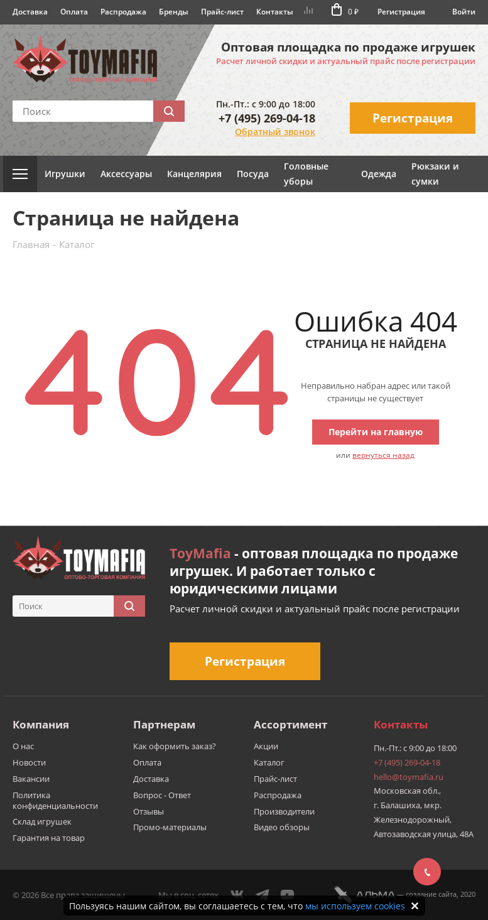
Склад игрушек (42, 821)
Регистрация (401, 11)
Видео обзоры (282, 827)
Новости (29, 762)
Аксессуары (126, 174)
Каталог (269, 762)
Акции (266, 746)
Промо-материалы (170, 827)
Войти (463, 11)
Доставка (30, 11)
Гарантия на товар (49, 837)
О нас (23, 746)
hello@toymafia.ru (408, 776)
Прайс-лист (222, 11)
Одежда (378, 174)
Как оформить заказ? (174, 746)
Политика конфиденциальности (55, 800)
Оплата (74, 11)
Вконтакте (237, 894)
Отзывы (148, 811)
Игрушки (65, 174)
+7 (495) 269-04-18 (267, 118)
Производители (284, 811)
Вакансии (31, 778)
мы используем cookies (355, 906)
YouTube (287, 894)
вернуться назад (383, 455)
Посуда (253, 174)
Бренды (173, 11)
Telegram (262, 894)
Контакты (274, 11)
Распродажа (123, 11)
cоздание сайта (431, 894)
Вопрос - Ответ (162, 795)
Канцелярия (194, 174)
